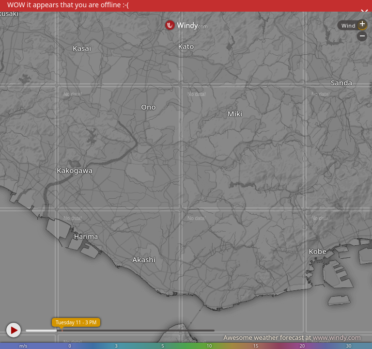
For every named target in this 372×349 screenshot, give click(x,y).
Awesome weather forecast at (292, 337)
